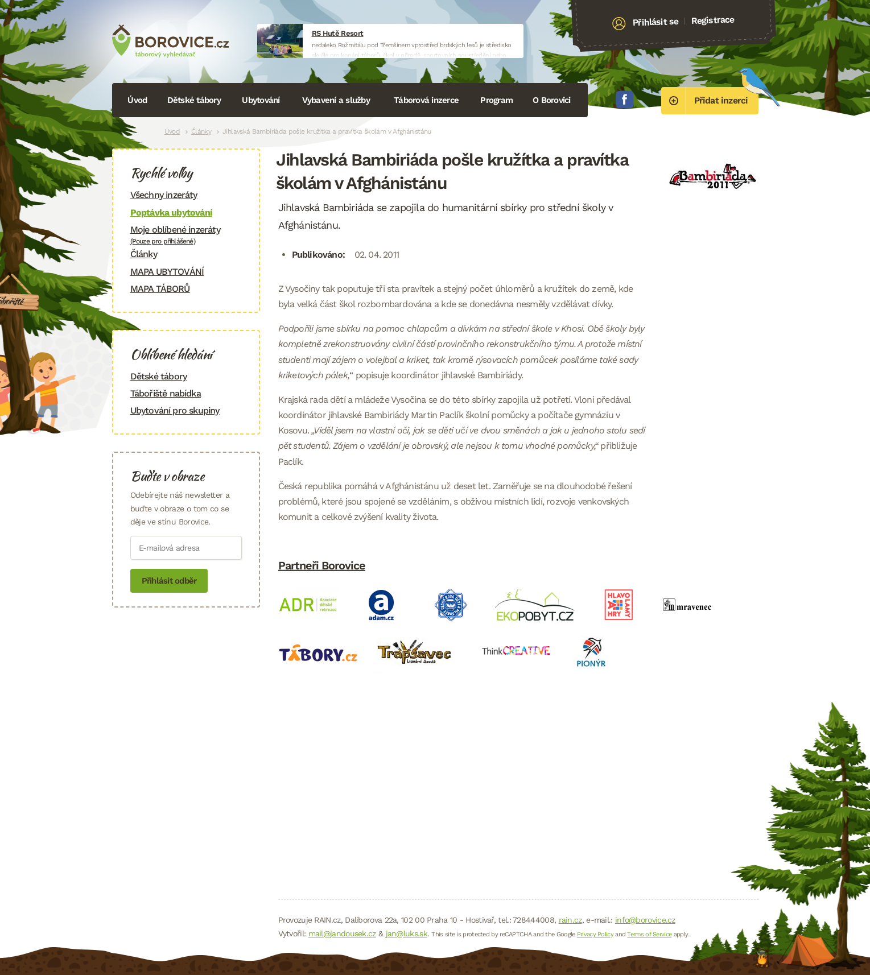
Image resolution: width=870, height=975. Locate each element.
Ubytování (260, 100)
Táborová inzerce (426, 100)
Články (201, 131)
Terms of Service (649, 934)
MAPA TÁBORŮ (160, 288)
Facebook (625, 99)
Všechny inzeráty (163, 194)
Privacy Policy (595, 934)
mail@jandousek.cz (342, 933)
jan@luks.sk (406, 933)
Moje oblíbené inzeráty (186, 234)
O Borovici (552, 100)
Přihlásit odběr (169, 581)
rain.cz (570, 919)
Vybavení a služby (336, 100)
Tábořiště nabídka (165, 393)
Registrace (713, 20)
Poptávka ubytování (171, 212)
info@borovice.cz (645, 919)
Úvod (137, 100)
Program (496, 100)
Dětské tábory (194, 100)
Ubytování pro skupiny (175, 410)
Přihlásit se (655, 22)
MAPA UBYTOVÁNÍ (167, 271)
